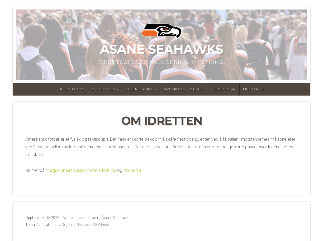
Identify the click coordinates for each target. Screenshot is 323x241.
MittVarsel (254, 89)
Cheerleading (139, 89)
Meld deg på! (223, 89)
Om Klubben (103, 89)
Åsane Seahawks (161, 49)
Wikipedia (132, 170)
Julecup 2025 (72, 89)
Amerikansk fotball (184, 89)
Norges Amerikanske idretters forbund (81, 170)
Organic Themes (75, 225)
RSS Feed (101, 225)
